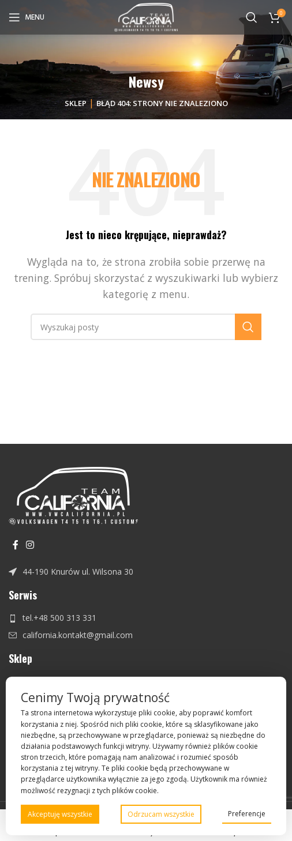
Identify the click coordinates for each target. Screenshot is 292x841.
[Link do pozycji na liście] (146, 571)
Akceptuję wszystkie (60, 814)
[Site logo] (146, 16)
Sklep (76, 103)
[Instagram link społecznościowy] (30, 545)
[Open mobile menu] (26, 17)
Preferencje (246, 814)
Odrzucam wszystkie (161, 814)
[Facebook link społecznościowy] (15, 545)
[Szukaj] (251, 17)
